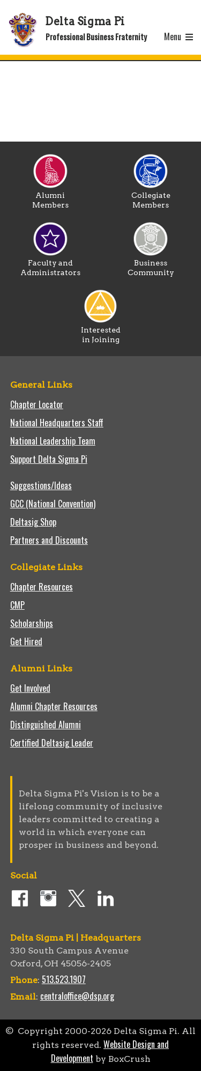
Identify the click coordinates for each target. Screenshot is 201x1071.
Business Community (151, 264)
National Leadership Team (52, 440)
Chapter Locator (36, 404)
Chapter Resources (41, 586)
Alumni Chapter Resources (54, 706)
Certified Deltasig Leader (51, 742)
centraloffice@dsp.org (77, 995)
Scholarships (31, 623)
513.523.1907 (64, 979)
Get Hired (26, 641)
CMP (17, 605)
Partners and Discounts (49, 540)
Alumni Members (50, 196)
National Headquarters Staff (56, 422)
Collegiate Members (150, 196)
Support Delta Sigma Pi (48, 459)
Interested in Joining (101, 331)
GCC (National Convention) (52, 503)
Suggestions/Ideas (41, 485)
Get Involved (30, 688)
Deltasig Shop (33, 521)
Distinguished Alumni (45, 724)
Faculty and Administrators (50, 264)
